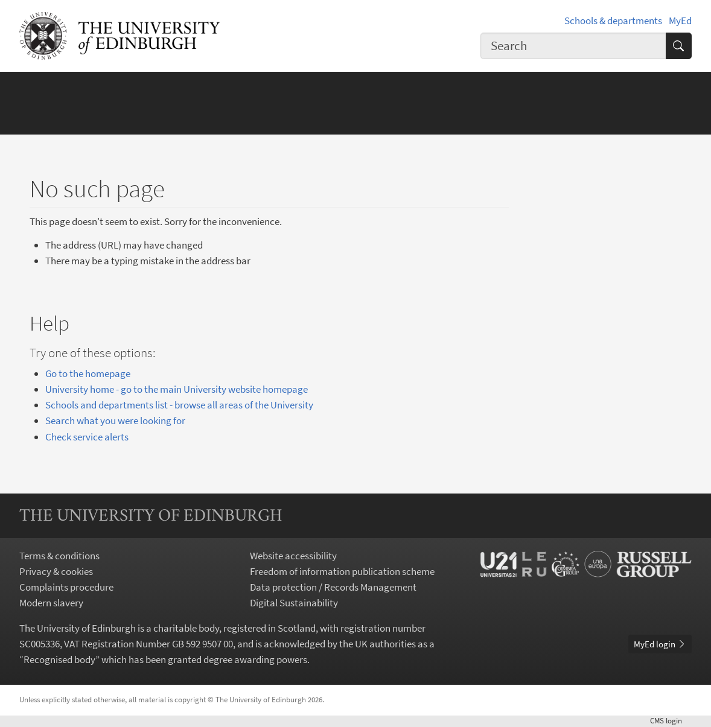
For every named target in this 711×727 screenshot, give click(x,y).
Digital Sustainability (294, 602)
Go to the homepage (87, 373)
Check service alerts (87, 436)
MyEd (680, 20)
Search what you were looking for (115, 420)
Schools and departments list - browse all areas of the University (179, 404)
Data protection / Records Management (333, 587)
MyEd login (660, 644)
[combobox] (573, 46)
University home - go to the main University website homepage (176, 389)
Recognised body (59, 659)
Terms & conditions (59, 555)
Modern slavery (51, 602)
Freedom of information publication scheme (342, 571)
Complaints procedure (66, 587)
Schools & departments (613, 20)
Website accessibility (293, 555)
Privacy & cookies (56, 571)
